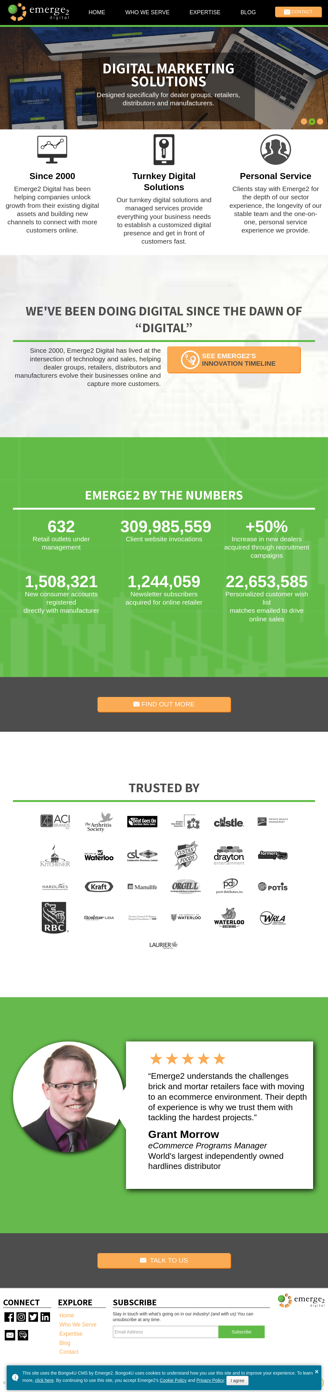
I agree (237, 1380)
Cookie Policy (173, 1380)
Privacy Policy (210, 1380)
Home (97, 12)
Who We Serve (147, 12)
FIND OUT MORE (163, 704)
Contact (298, 12)
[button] (304, 122)
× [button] (317, 1371)
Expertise (204, 12)
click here (44, 1380)
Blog (248, 12)
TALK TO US (164, 1260)
